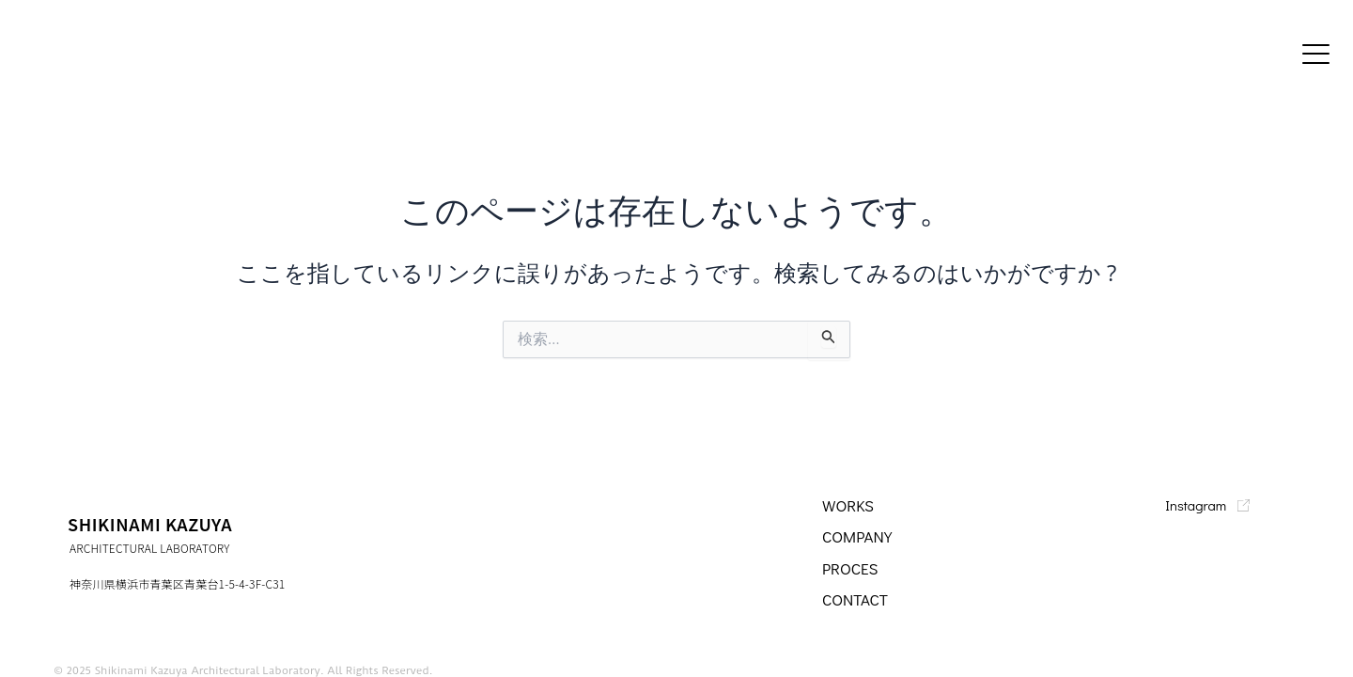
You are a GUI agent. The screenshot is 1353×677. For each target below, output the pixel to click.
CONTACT (857, 599)
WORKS (849, 505)
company (859, 536)
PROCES (851, 568)
